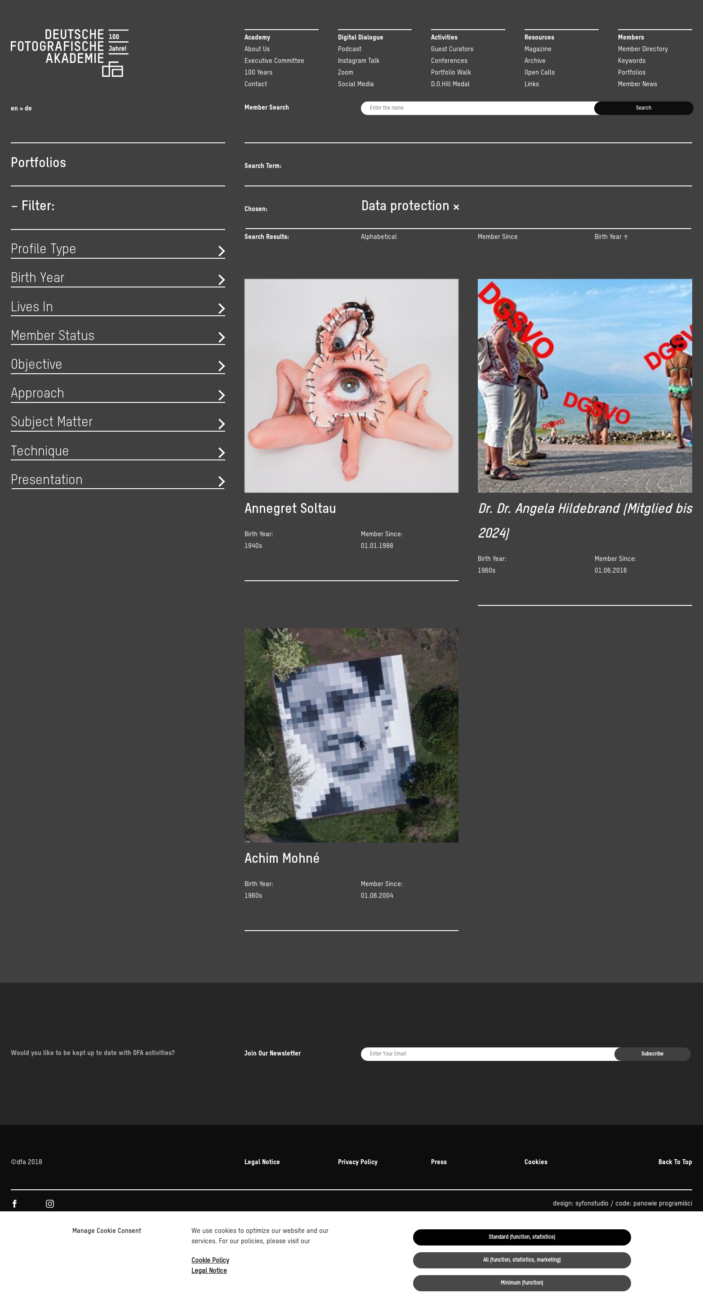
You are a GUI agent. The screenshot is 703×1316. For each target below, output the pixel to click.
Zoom (345, 72)
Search (643, 108)
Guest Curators (452, 49)
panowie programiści (662, 1151)
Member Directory (643, 49)
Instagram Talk (358, 60)
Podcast (349, 49)
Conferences (449, 60)
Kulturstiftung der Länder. (616, 1189)
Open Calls (540, 72)
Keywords (631, 60)
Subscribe (652, 1027)
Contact (256, 84)
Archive (535, 60)
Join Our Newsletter (273, 1027)
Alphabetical (379, 249)
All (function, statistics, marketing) (522, 1260)
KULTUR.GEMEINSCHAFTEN (86, 1189)
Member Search (267, 107)
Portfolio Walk (451, 72)
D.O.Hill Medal (450, 84)
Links (532, 84)
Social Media (356, 84)
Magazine (538, 49)
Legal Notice (209, 1270)
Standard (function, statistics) (522, 1237)
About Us (257, 49)
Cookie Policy (210, 1260)
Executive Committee (274, 60)
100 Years (258, 72)
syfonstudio (592, 1151)
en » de (21, 108)
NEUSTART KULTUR (540, 1189)
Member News (637, 84)
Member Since (498, 249)
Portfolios (631, 72)
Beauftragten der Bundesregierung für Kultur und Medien (431, 1189)
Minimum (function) (522, 1283)
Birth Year (608, 249)
